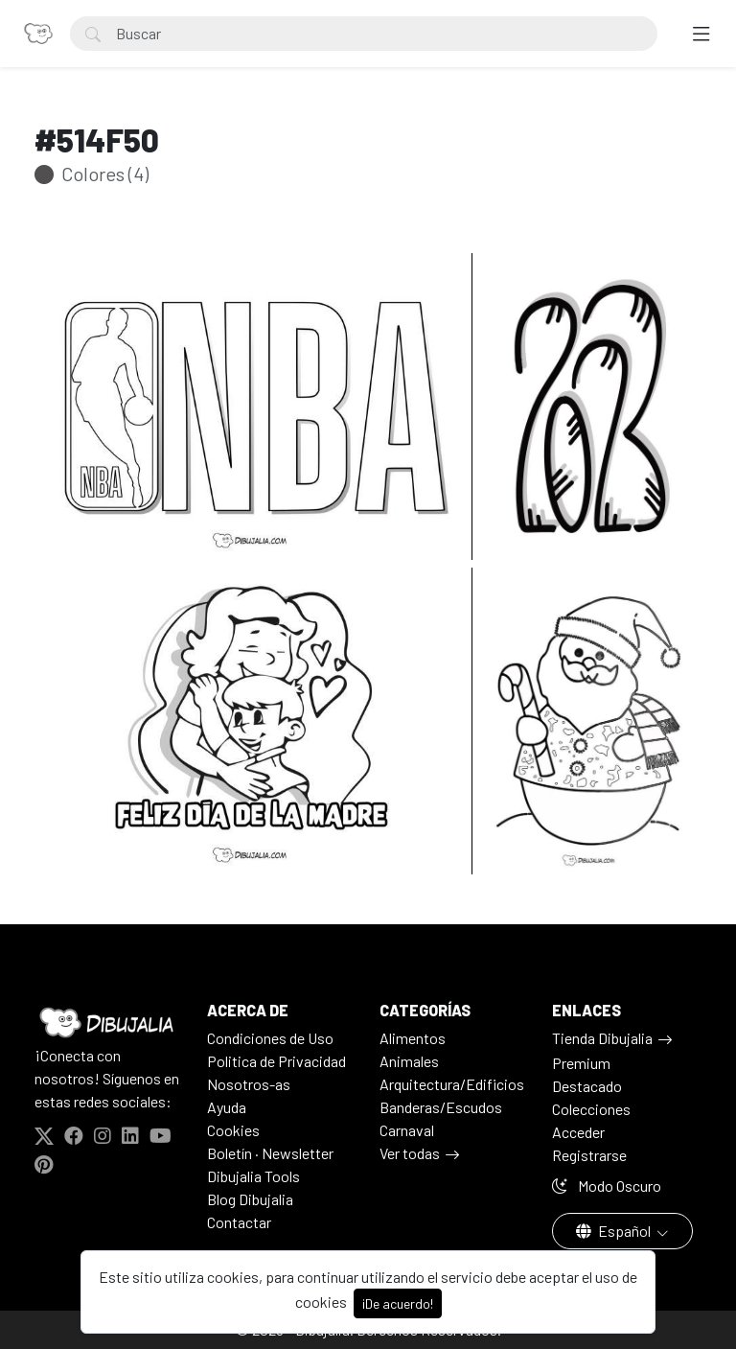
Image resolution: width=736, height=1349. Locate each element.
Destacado (587, 1086)
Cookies (233, 1130)
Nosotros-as (248, 1084)
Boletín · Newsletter (270, 1153)
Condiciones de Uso (270, 1038)
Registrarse (589, 1155)
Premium (581, 1063)
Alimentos (413, 1038)
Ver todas (410, 1153)
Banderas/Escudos (441, 1107)
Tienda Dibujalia (602, 1038)
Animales (409, 1061)
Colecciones (591, 1109)
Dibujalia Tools (253, 1176)
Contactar (239, 1222)
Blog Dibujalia (250, 1199)
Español (615, 1230)
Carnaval (407, 1130)
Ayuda (226, 1107)
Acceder (578, 1132)
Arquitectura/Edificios (452, 1084)
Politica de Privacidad (276, 1061)
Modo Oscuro (606, 1185)
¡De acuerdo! (397, 1303)
